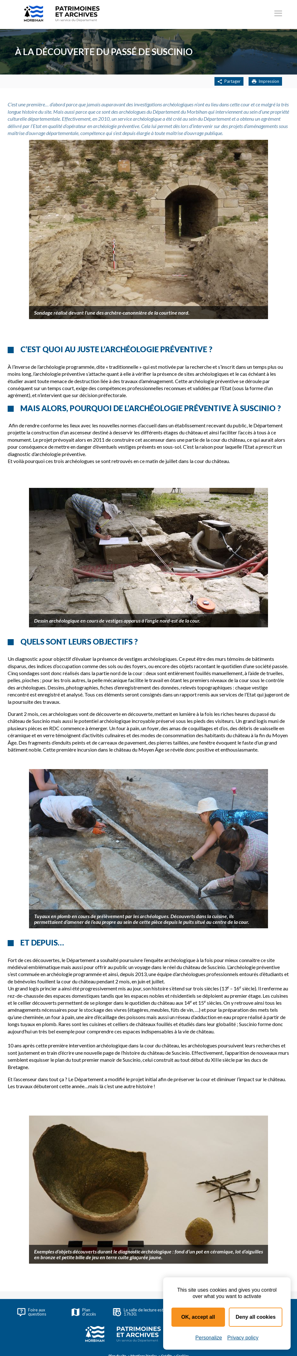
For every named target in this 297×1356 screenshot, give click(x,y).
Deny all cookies (256, 1317)
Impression (265, 81)
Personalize (208, 1337)
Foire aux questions (31, 1312)
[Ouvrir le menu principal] (278, 14)
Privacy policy (242, 1337)
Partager (229, 81)
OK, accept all (198, 1317)
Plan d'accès (83, 1312)
